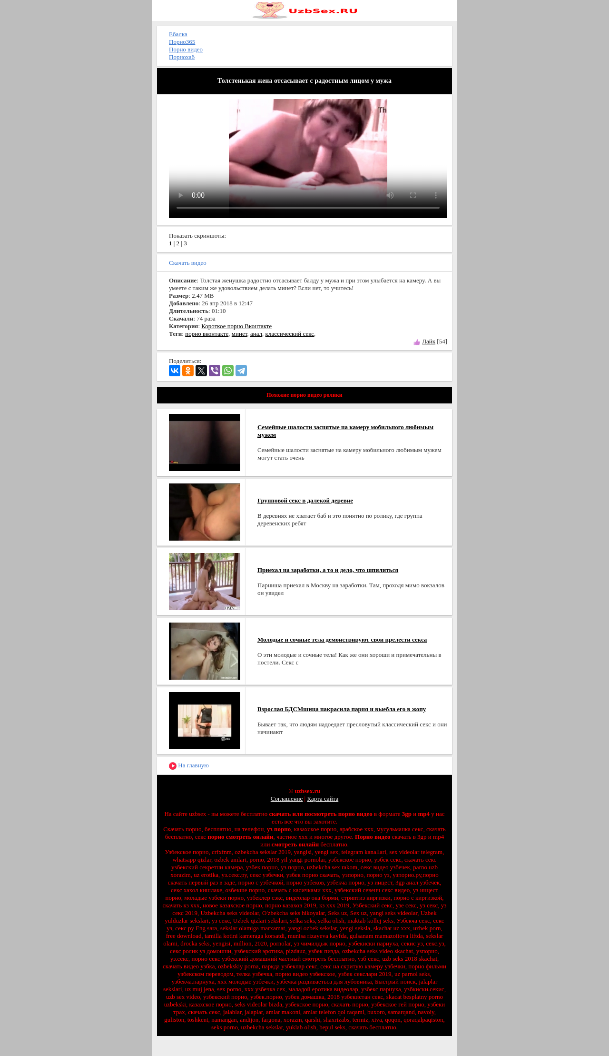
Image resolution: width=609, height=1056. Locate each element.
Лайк (428, 341)
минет (239, 333)
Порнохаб (182, 56)
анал (256, 333)
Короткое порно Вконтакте (236, 326)
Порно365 (182, 41)
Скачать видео (187, 262)
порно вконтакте (206, 333)
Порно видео (186, 49)
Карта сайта (322, 798)
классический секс (289, 333)
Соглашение (287, 798)
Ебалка (178, 34)
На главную (189, 766)
